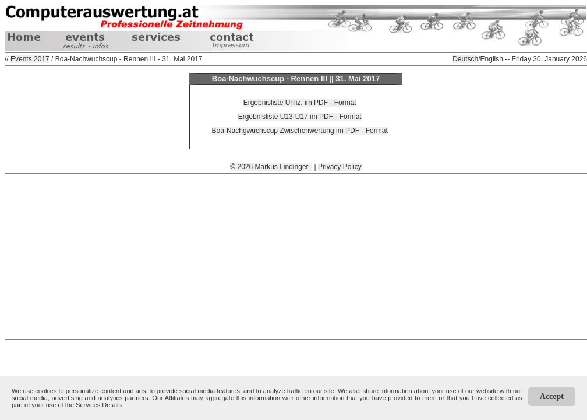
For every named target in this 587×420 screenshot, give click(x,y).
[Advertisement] (296, 255)
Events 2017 (29, 59)
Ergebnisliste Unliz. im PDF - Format (299, 103)
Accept (552, 396)
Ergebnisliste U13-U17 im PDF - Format (300, 117)
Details (112, 404)
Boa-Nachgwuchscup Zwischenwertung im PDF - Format (300, 131)
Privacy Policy (340, 167)
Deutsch (465, 59)
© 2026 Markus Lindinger (271, 167)
